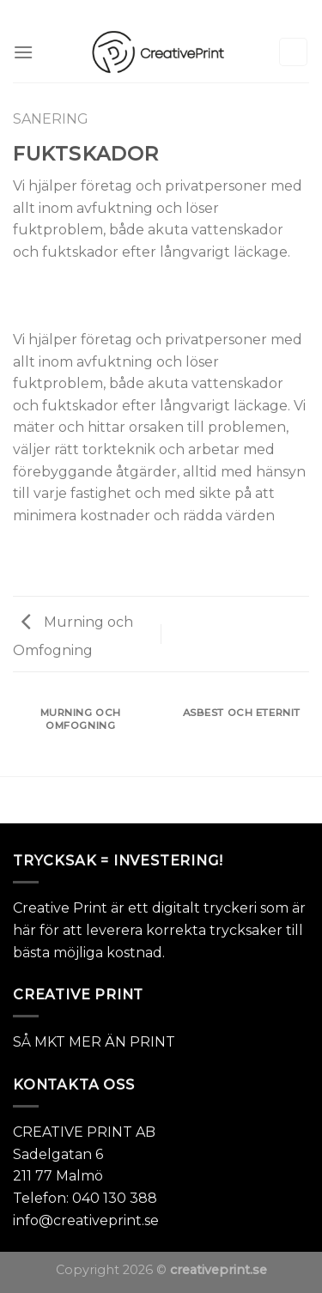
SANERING (50, 119)
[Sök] (293, 52)
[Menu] (23, 52)
